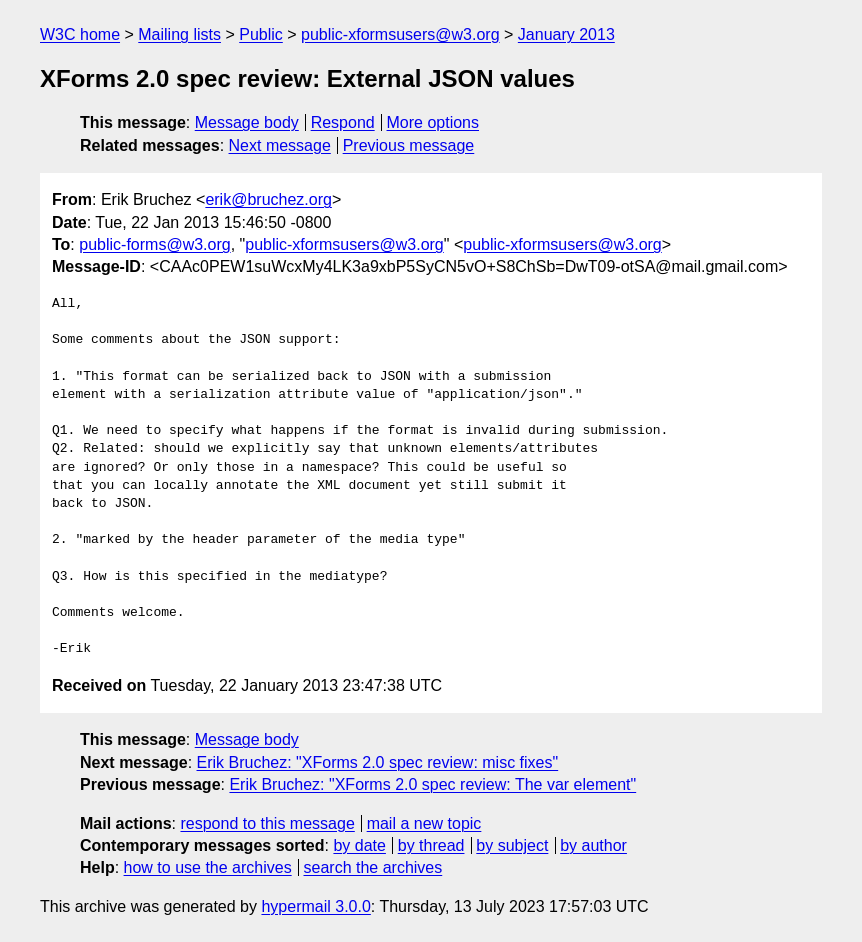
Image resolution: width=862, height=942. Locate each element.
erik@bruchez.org (268, 199)
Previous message (409, 145)
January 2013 (566, 34)
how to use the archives (208, 867)
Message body (247, 122)
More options (433, 122)
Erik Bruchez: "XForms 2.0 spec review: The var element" (432, 784)
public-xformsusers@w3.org (400, 34)
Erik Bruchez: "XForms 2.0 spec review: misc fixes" (378, 762)
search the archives (373, 867)
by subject (512, 845)
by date (359, 845)
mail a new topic (424, 823)
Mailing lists (179, 34)
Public (261, 34)
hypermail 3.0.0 (315, 906)
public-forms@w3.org (154, 244)
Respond (343, 122)
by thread (431, 845)
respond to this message (267, 823)
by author (593, 845)
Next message (280, 145)
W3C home (80, 34)
